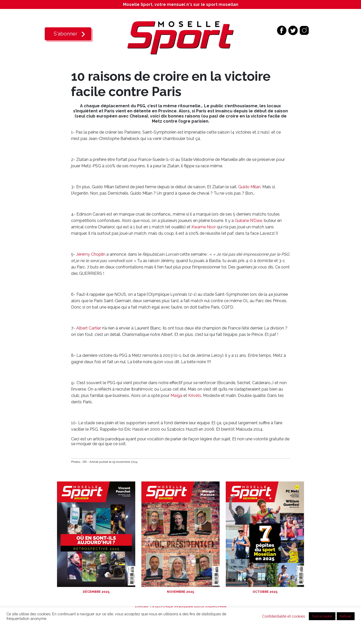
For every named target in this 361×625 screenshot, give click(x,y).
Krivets (194, 395)
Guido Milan (249, 186)
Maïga (176, 395)
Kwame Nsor (203, 227)
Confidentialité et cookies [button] (283, 616)
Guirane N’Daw (248, 220)
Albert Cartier (88, 328)
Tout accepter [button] (322, 616)
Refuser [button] (346, 616)
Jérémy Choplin (90, 254)
